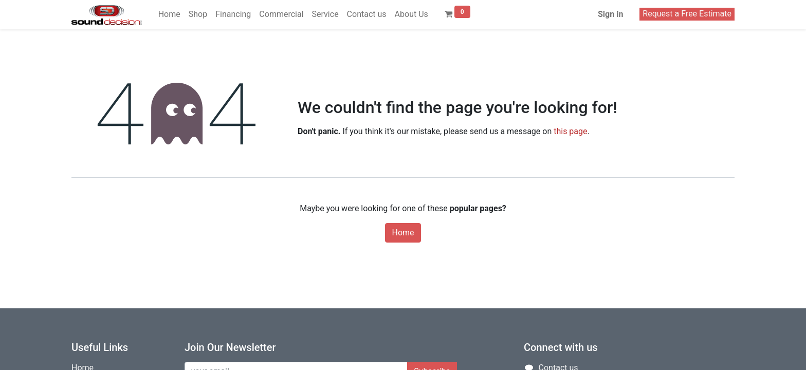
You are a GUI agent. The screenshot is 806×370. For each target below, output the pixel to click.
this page (570, 131)
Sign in (610, 14)
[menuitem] (169, 14)
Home (403, 232)
